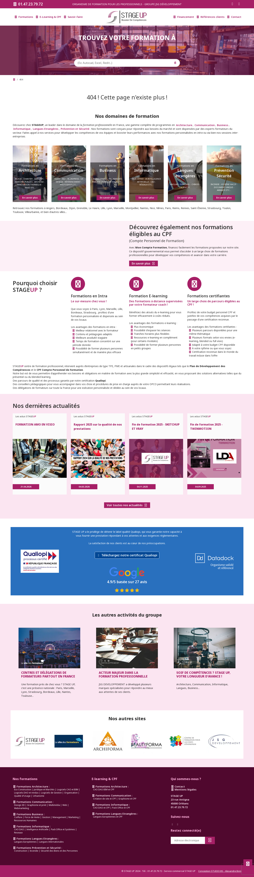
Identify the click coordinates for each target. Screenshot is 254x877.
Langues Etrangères (45, 128)
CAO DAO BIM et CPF (103, 789)
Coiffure (18, 817)
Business (222, 125)
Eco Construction (22, 789)
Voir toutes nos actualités (127, 505)
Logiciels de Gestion (51, 792)
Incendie (34, 850)
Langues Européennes (25, 841)
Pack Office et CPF (121, 807)
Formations (24, 17)
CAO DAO (19, 829)
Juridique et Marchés (44, 789)
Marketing (73, 817)
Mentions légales (183, 789)
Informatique (22, 128)
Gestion (46, 817)
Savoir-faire (73, 17)
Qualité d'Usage (22, 795)
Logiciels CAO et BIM (67, 789)
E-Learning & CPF (48, 17)
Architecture (184, 125)
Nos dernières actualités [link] (46, 405)
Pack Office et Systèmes (63, 829)
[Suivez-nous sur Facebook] (232, 4)
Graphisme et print (36, 805)
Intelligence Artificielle (37, 829)
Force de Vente (32, 817)
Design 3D (19, 805)
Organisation (71, 792)
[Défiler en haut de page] (247, 863)
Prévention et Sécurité (75, 128)
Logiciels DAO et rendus (26, 792)
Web (64, 805)
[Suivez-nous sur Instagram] (239, 4)
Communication (205, 125)
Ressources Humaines (25, 820)
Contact (234, 17)
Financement (184, 17)
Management (59, 817)
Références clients (211, 17)
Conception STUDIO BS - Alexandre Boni (219, 871)
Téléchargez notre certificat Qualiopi (129, 555)
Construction (20, 850)
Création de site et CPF (104, 798)
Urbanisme (38, 795)
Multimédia (54, 805)
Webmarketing (21, 808)
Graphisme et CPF (127, 798)
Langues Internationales (51, 841)
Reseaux (18, 832)
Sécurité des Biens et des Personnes (59, 850)
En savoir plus (143, 264)
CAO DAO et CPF (101, 807)
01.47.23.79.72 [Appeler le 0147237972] (28, 4)
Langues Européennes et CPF (107, 816)
